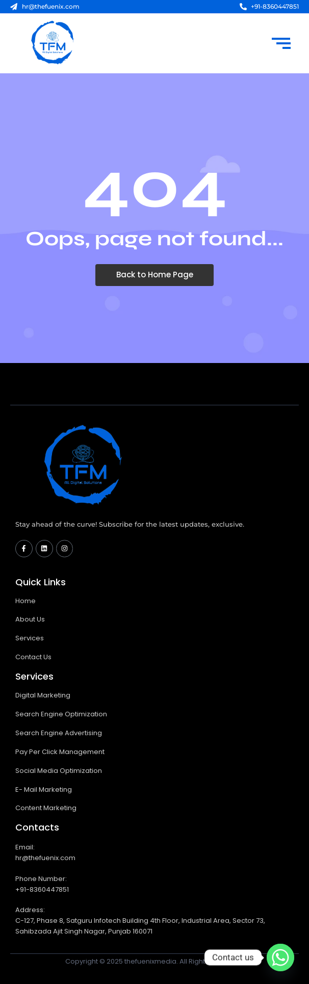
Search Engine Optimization (61, 714)
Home (25, 601)
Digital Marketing (42, 695)
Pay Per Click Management (60, 752)
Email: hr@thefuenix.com (45, 852)
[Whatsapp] (280, 957)
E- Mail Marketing (43, 789)
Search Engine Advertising (58, 733)
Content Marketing (45, 808)
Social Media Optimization (58, 770)
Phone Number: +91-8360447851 (42, 884)
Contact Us (33, 657)
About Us (30, 619)
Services (29, 638)
